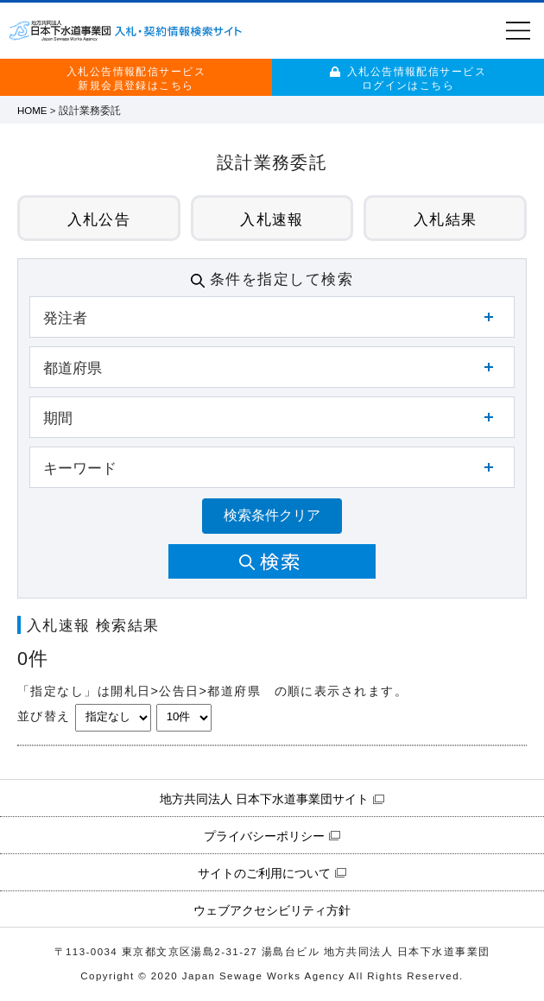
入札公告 (99, 219)
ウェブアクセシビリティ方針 (272, 910)
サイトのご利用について (264, 873)
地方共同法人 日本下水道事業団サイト (264, 799)
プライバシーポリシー (264, 836)
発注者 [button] (65, 317)
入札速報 (272, 219)
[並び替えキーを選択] (113, 718)
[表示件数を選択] (184, 718)
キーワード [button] (80, 468)
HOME (32, 110)
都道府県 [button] (72, 368)
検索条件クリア (272, 515)
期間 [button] (58, 418)
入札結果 (446, 219)
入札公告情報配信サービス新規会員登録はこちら (136, 79)
